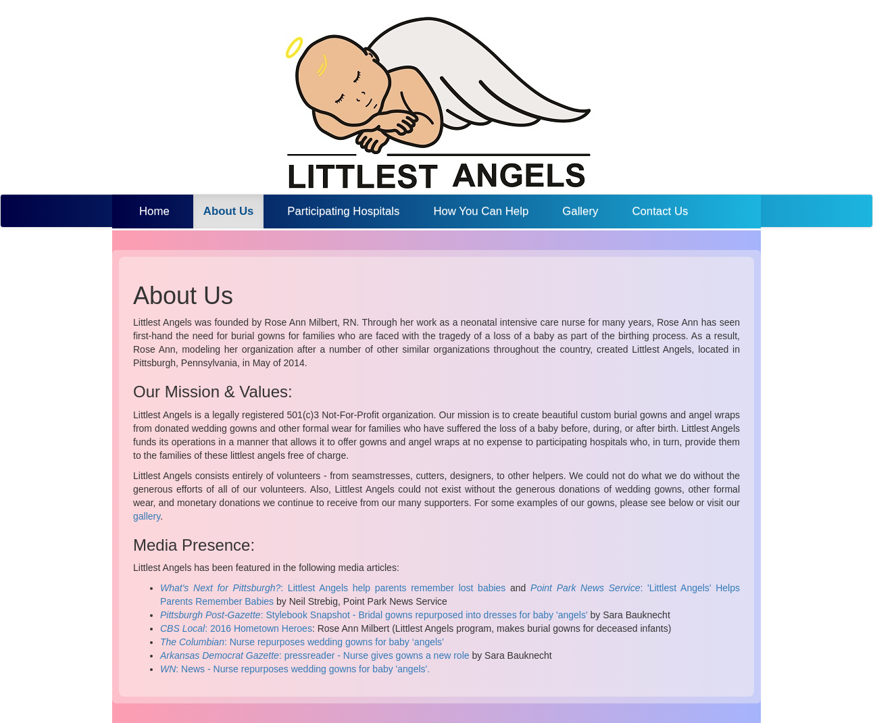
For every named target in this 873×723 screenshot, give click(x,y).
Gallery (580, 211)
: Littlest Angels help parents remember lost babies (332, 587)
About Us (233, 211)
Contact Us (660, 211)
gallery (146, 516)
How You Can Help (480, 211)
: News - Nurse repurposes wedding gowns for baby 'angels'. (295, 669)
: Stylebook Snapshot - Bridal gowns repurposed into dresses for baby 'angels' (374, 614)
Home (154, 211)
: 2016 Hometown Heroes (236, 628)
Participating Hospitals (343, 211)
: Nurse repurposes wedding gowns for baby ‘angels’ (302, 642)
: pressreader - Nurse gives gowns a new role (315, 655)
